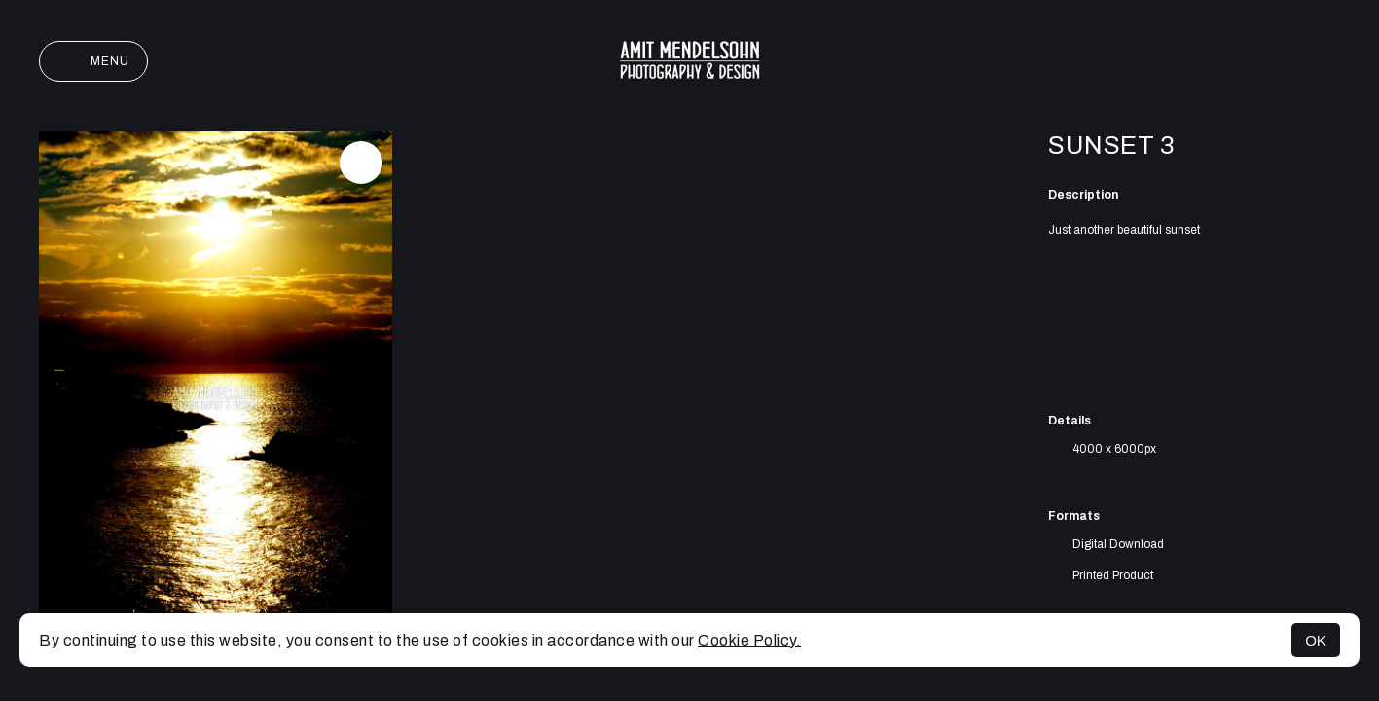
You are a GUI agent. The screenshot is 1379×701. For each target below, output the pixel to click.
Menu (93, 61)
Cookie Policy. (749, 640)
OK (1315, 640)
